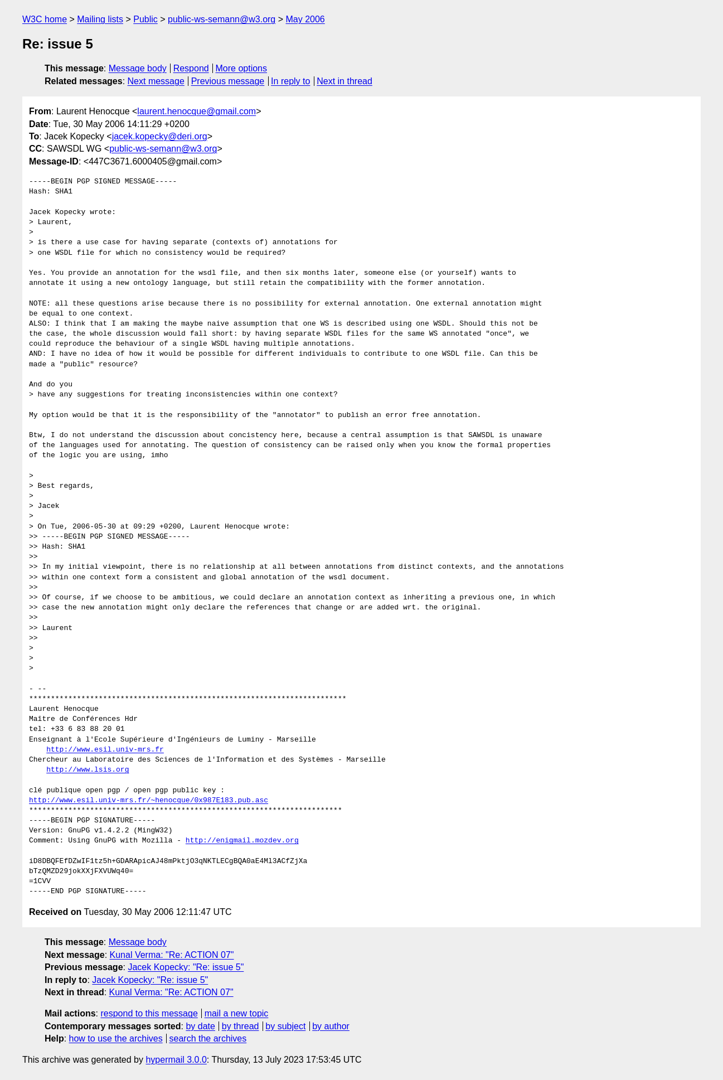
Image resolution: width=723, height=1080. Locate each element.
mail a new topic (237, 1013)
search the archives (208, 1038)
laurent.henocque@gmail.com (196, 111)
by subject (285, 1026)
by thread (240, 1026)
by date (200, 1026)
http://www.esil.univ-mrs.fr (105, 750)
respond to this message (148, 1013)
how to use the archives (116, 1038)
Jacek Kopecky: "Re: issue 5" (186, 967)
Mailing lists (100, 19)
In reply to (290, 81)
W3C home (44, 19)
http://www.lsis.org (87, 770)
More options (242, 68)
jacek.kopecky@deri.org (159, 136)
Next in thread (344, 81)
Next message (156, 81)
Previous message (228, 81)
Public (145, 19)
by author (331, 1026)
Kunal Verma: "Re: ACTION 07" (172, 955)
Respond (191, 68)
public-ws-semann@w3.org (221, 19)
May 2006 (305, 19)
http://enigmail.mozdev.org (242, 841)
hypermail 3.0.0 (175, 1059)
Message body (138, 68)
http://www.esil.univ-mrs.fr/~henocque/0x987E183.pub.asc (148, 801)
